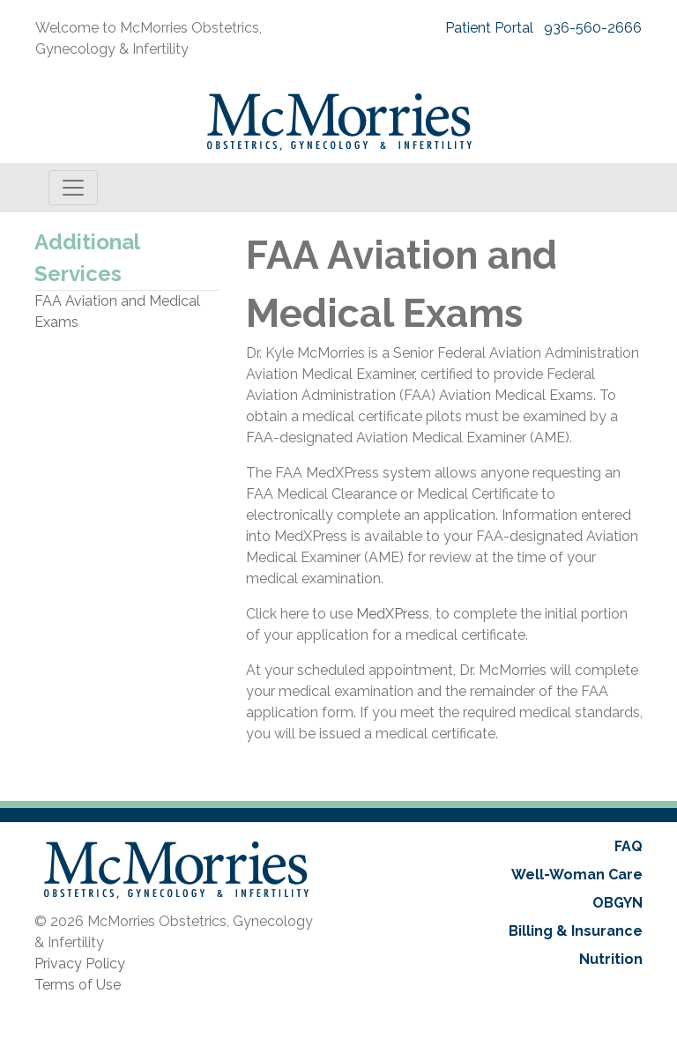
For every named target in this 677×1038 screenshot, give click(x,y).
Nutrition (611, 959)
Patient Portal (489, 27)
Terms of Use (77, 984)
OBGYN (617, 902)
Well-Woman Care (577, 874)
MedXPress (392, 613)
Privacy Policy (79, 963)
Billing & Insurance (576, 931)
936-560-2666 (593, 27)
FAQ (628, 846)
